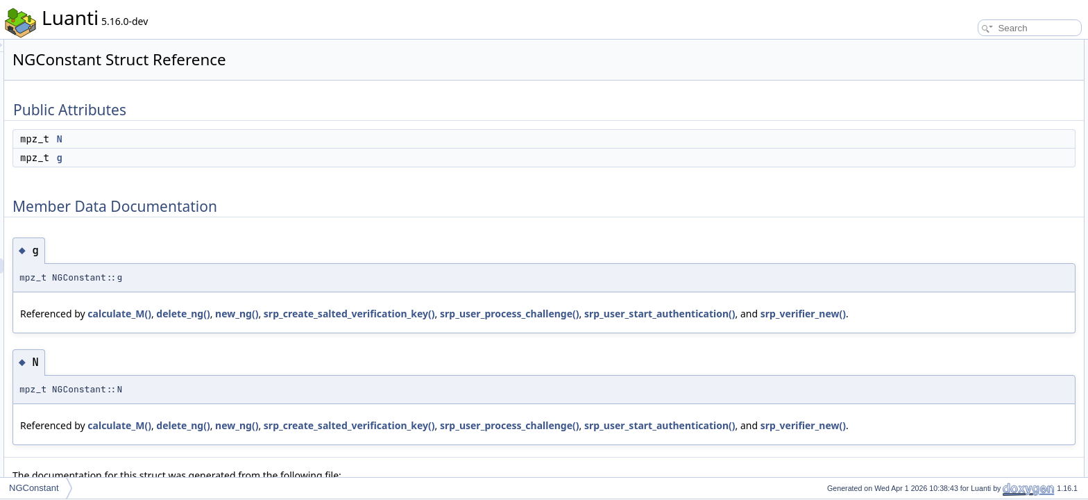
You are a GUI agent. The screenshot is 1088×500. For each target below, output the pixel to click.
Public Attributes (963, 47)
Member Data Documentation (987, 93)
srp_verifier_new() (412, 328)
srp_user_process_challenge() (683, 313)
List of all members (968, 139)
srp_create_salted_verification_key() (523, 313)
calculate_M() (293, 313)
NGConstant (34, 488)
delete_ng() (356, 313)
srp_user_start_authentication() (269, 328)
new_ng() (410, 313)
